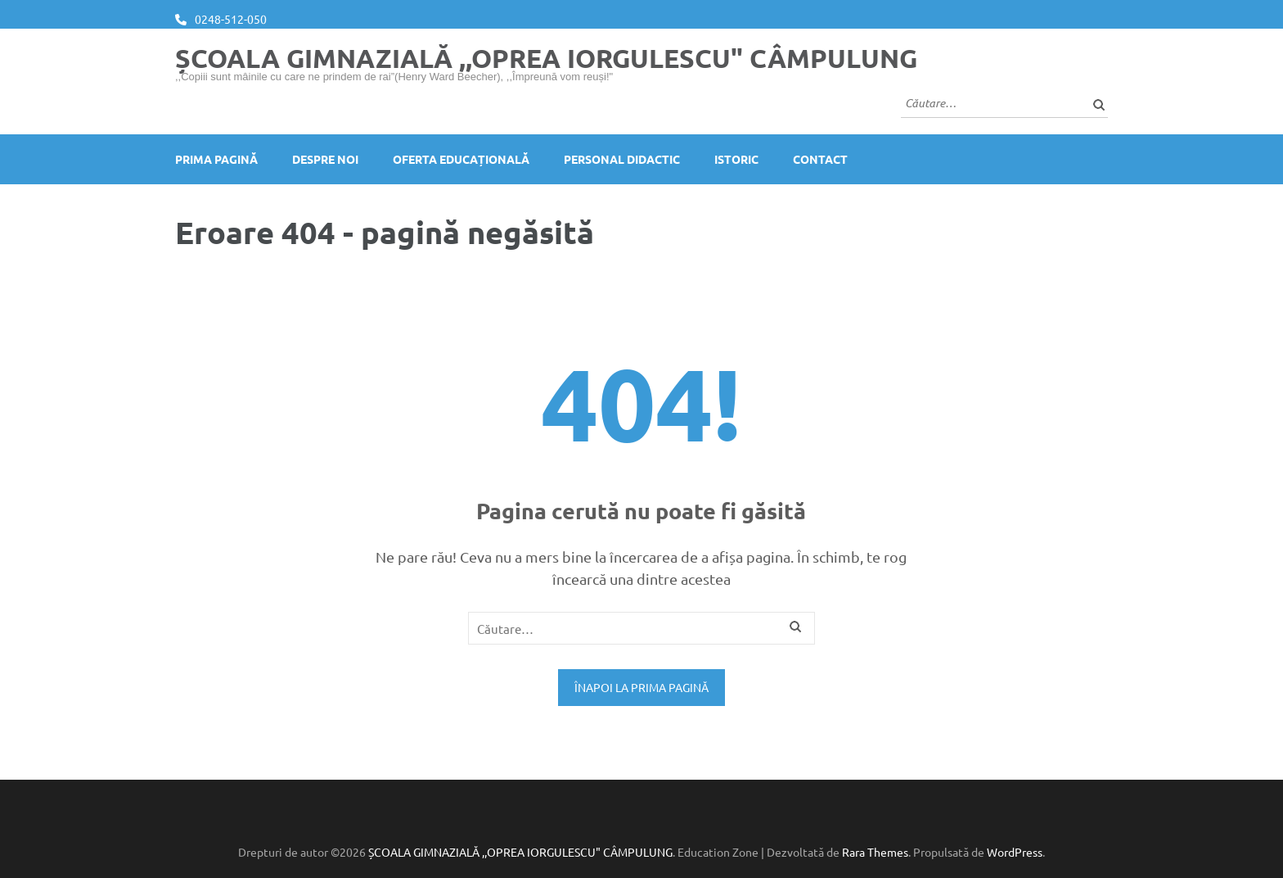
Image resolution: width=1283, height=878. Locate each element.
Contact (820, 159)
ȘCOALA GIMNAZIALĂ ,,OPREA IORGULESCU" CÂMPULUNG (546, 58)
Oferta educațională (461, 159)
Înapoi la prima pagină (641, 687)
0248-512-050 (231, 18)
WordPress (1014, 851)
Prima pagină (216, 159)
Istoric (736, 159)
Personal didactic (622, 159)
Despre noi (325, 159)
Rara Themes (875, 851)
